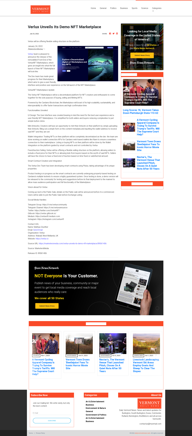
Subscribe (52, 421)
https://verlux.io (42, 238)
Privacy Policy (40, 433)
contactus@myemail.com (150, 424)
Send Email (38, 230)
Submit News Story (142, 55)
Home (94, 8)
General (103, 8)
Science (144, 8)
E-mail (35, 413)
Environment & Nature (96, 408)
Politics (113, 8)
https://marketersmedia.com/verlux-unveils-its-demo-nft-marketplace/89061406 (72, 243)
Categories (156, 8)
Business (124, 8)
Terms (31, 433)
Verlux (30, 54)
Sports (134, 8)
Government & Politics (96, 415)
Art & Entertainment (95, 401)
